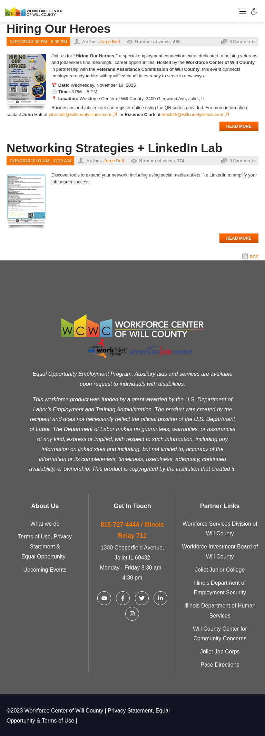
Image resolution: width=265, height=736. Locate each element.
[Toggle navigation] (243, 11)
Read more (239, 126)
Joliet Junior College (220, 570)
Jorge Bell (109, 41)
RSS (254, 257)
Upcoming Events (44, 570)
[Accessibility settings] (254, 11)
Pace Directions (219, 665)
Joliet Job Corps (220, 651)
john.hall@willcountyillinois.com (83, 114)
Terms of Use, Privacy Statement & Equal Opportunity (45, 547)
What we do (44, 524)
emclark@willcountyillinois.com (195, 114)
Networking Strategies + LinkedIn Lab (114, 148)
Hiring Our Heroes (58, 28)
